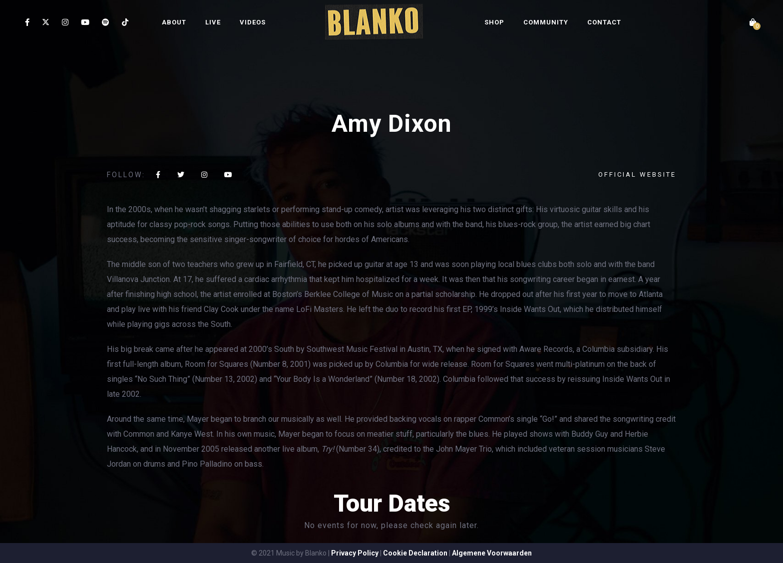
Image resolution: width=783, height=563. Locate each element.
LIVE (213, 22)
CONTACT (604, 22)
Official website (637, 174)
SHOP (494, 22)
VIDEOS (253, 22)
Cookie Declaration (415, 553)
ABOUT (174, 22)
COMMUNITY (545, 22)
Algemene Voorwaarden (492, 553)
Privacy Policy (355, 553)
